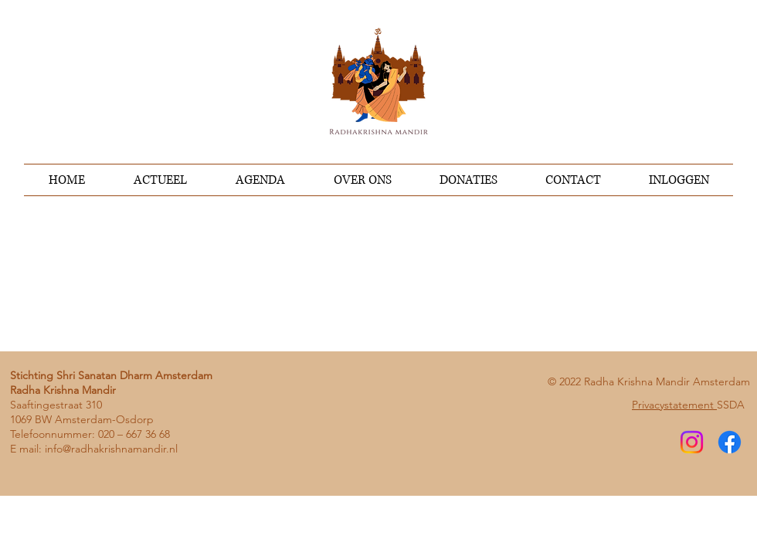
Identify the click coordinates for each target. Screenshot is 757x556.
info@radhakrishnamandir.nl (111, 449)
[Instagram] (692, 442)
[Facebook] (730, 442)
